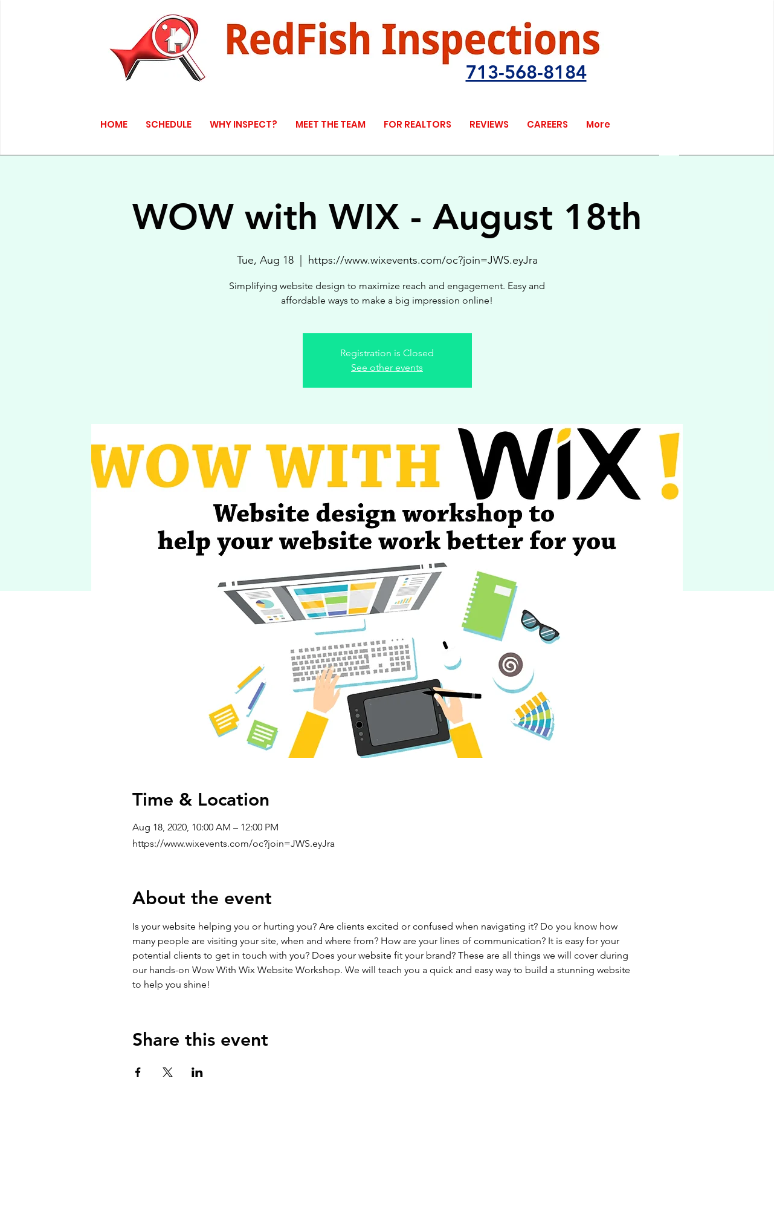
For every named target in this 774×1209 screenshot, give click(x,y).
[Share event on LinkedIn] (197, 1072)
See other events (387, 367)
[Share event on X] (167, 1072)
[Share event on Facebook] (138, 1072)
